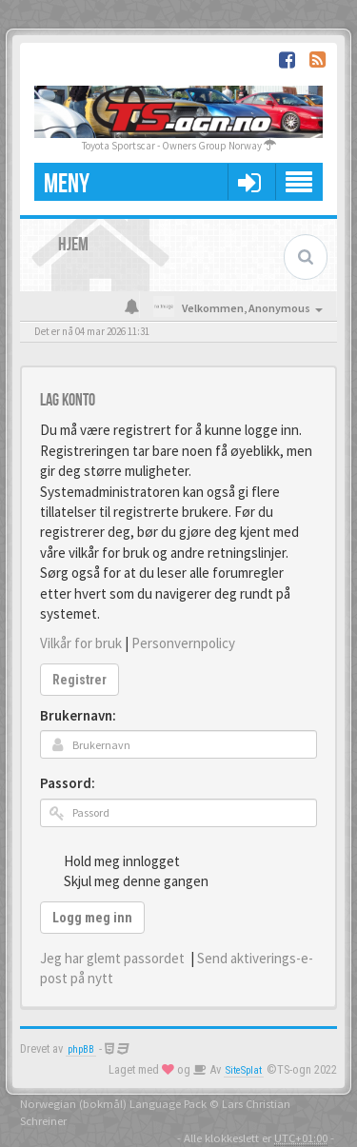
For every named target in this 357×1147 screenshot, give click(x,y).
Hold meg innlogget (111, 860)
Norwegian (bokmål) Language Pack (113, 1103)
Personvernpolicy (183, 643)
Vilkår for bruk (81, 643)
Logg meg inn (92, 917)
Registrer (79, 679)
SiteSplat (244, 1070)
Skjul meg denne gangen (125, 880)
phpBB (81, 1049)
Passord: (67, 783)
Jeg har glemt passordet (112, 958)
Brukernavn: (78, 715)
